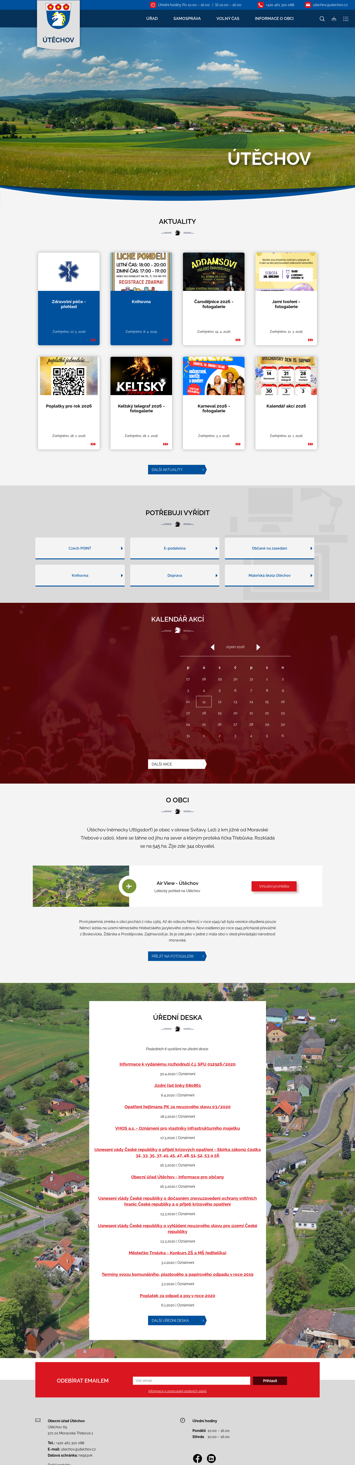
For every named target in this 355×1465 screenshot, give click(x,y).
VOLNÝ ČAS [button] (227, 18)
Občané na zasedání (269, 570)
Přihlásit (270, 1380)
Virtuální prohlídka (274, 886)
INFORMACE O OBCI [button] (274, 18)
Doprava (175, 597)
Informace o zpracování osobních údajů (177, 1391)
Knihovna (80, 597)
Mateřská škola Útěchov (270, 597)
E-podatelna (175, 570)
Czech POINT (80, 570)
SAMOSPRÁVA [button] (187, 18)
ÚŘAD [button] (152, 18)
